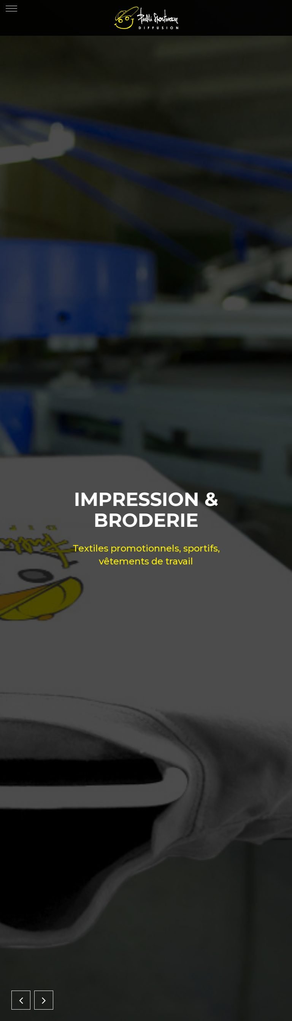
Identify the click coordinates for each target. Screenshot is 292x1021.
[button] (20, 1000)
